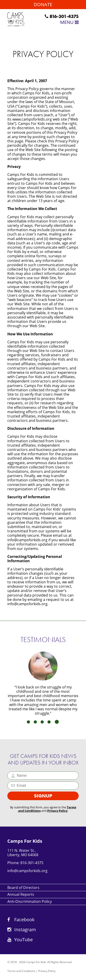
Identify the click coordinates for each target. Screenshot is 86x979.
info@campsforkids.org (27, 870)
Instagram (21, 929)
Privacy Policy (57, 811)
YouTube (20, 939)
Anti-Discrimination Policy (29, 901)
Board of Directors (23, 887)
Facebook (21, 919)
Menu (69, 22)
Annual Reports (20, 894)
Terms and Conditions (21, 971)
